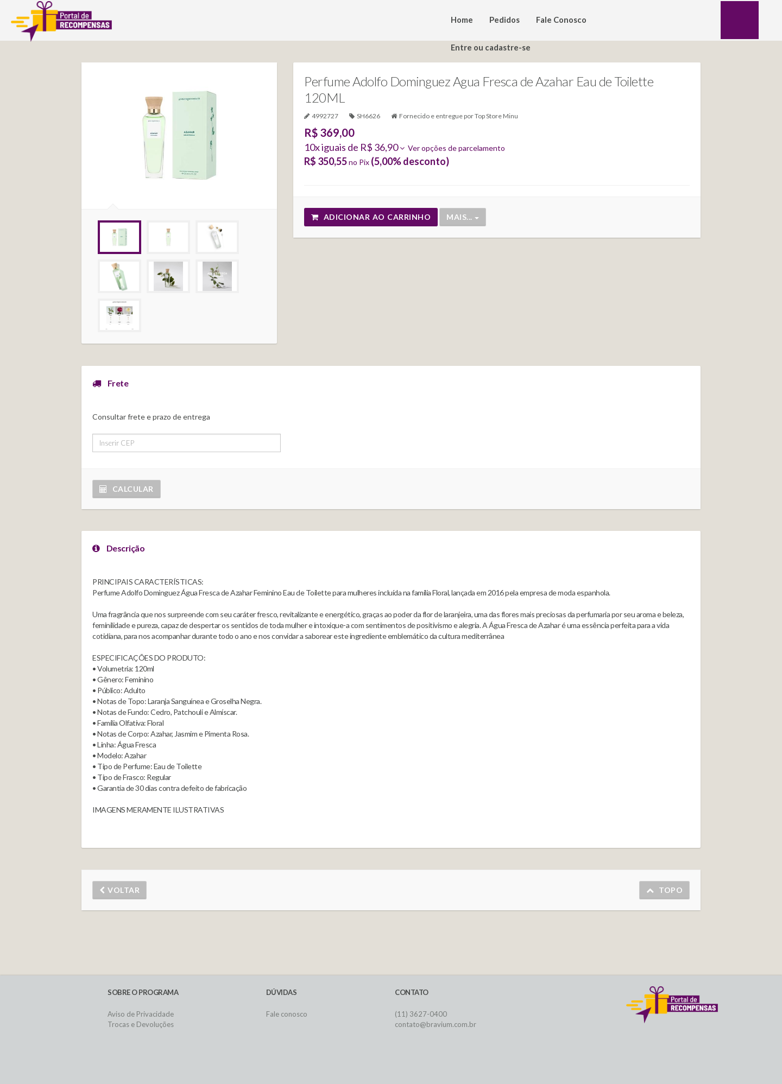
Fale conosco (286, 1014)
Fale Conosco (561, 19)
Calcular (126, 488)
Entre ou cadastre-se (491, 47)
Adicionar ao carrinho (371, 216)
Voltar (119, 890)
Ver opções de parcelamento (452, 148)
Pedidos (504, 19)
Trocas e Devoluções (141, 1024)
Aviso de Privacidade (141, 1014)
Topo (664, 890)
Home (462, 19)
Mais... (462, 216)
